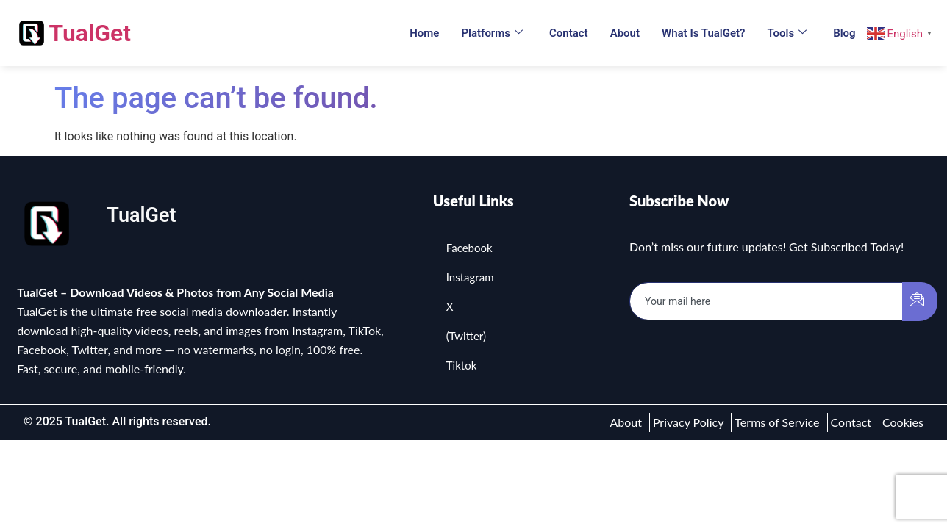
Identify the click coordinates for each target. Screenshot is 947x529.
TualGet (90, 33)
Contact (568, 33)
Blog (844, 33)
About (625, 33)
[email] (766, 301)
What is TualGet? (703, 33)
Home (424, 33)
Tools (787, 33)
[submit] (919, 301)
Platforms (492, 33)
